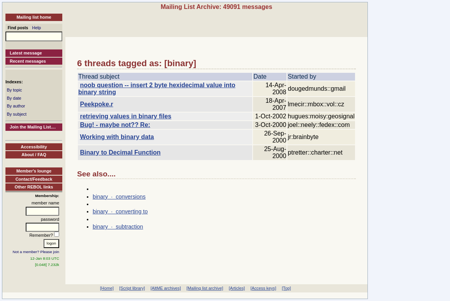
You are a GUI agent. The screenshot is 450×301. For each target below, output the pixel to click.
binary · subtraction (118, 227)
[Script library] (132, 288)
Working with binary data (117, 137)
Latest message (26, 53)
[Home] (107, 288)
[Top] (286, 288)
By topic (14, 90)
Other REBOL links (34, 187)
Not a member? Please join (36, 252)
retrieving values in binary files (125, 116)
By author (16, 106)
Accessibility (34, 146)
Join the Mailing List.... (33, 127)
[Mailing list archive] (204, 288)
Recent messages (28, 61)
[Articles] (237, 288)
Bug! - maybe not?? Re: (115, 124)
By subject (16, 114)
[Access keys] (263, 288)
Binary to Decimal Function (120, 152)
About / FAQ (33, 154)
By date (14, 98)
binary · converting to (120, 211)
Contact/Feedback (34, 179)
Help (36, 27)
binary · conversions (119, 197)
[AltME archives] (166, 288)
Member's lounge (33, 171)
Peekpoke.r (96, 104)
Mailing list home (33, 17)
